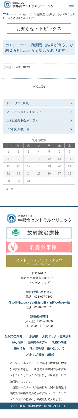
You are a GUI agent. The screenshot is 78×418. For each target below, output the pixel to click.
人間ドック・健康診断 (56, 336)
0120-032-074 (43, 307)
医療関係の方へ (37, 342)
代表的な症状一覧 (18, 129)
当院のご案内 (13, 336)
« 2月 (9, 189)
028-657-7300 (43, 296)
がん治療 (17, 342)
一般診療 (32, 336)
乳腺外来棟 (59, 342)
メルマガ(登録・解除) (40, 354)
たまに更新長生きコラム (22, 120)
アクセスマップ (39, 282)
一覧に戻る (39, 86)
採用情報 (19, 348)
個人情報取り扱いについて (47, 348)
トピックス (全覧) (17, 103)
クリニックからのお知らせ (23, 111)
